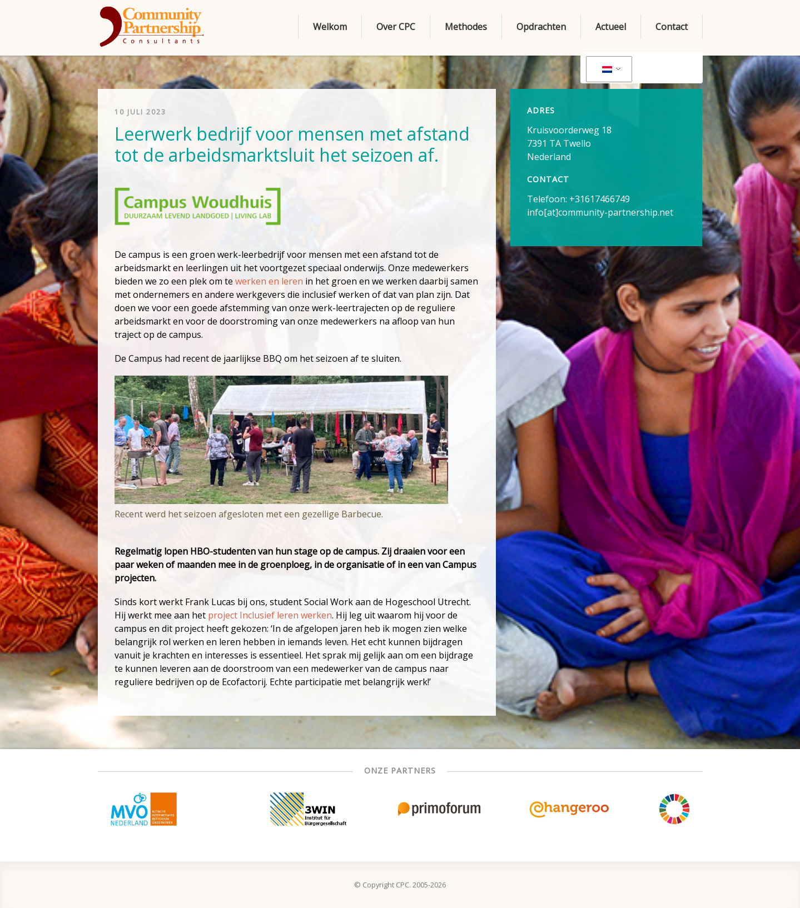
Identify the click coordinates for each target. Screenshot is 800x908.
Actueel (610, 27)
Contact (671, 27)
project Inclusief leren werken (270, 615)
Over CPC (395, 27)
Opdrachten (541, 27)
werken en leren (269, 281)
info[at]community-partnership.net (600, 212)
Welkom (330, 27)
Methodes (466, 27)
